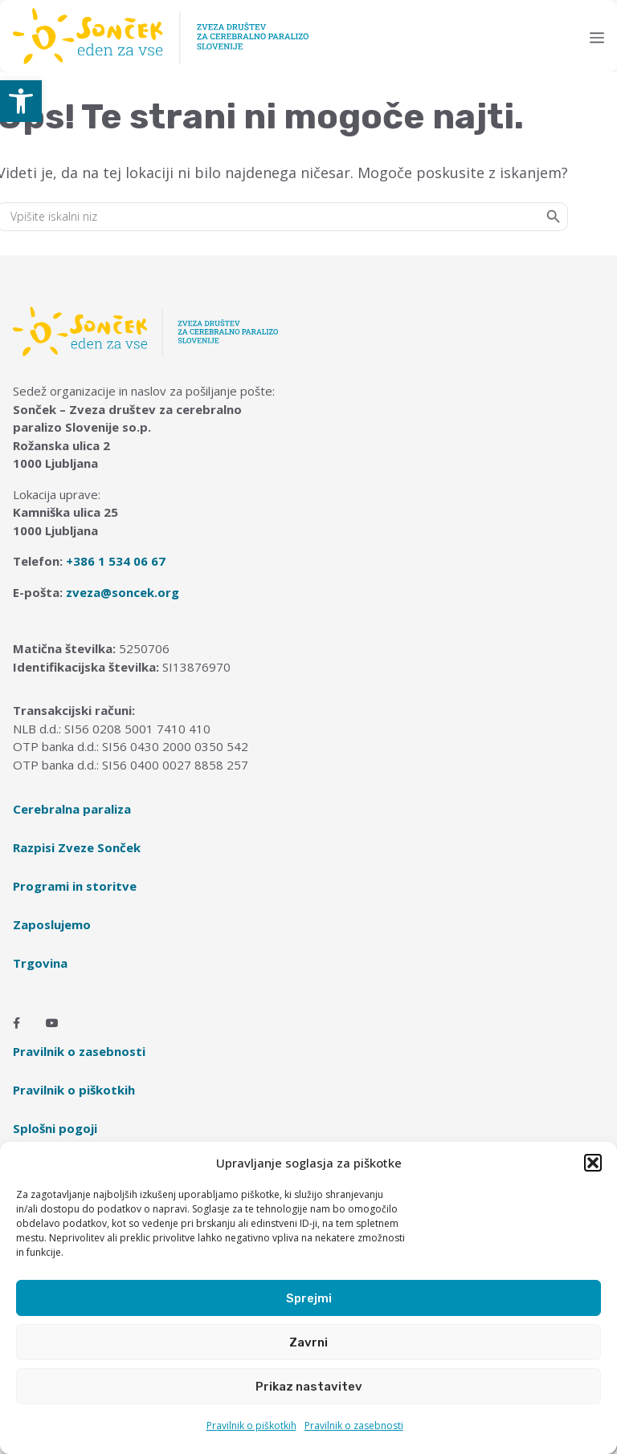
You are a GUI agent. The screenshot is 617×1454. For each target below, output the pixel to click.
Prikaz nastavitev (308, 1386)
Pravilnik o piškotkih (251, 1425)
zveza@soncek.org (122, 592)
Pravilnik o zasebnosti (353, 1425)
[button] (21, 101)
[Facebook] (16, 1023)
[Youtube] (52, 1023)
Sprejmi (309, 1298)
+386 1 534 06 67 (115, 561)
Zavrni (308, 1342)
